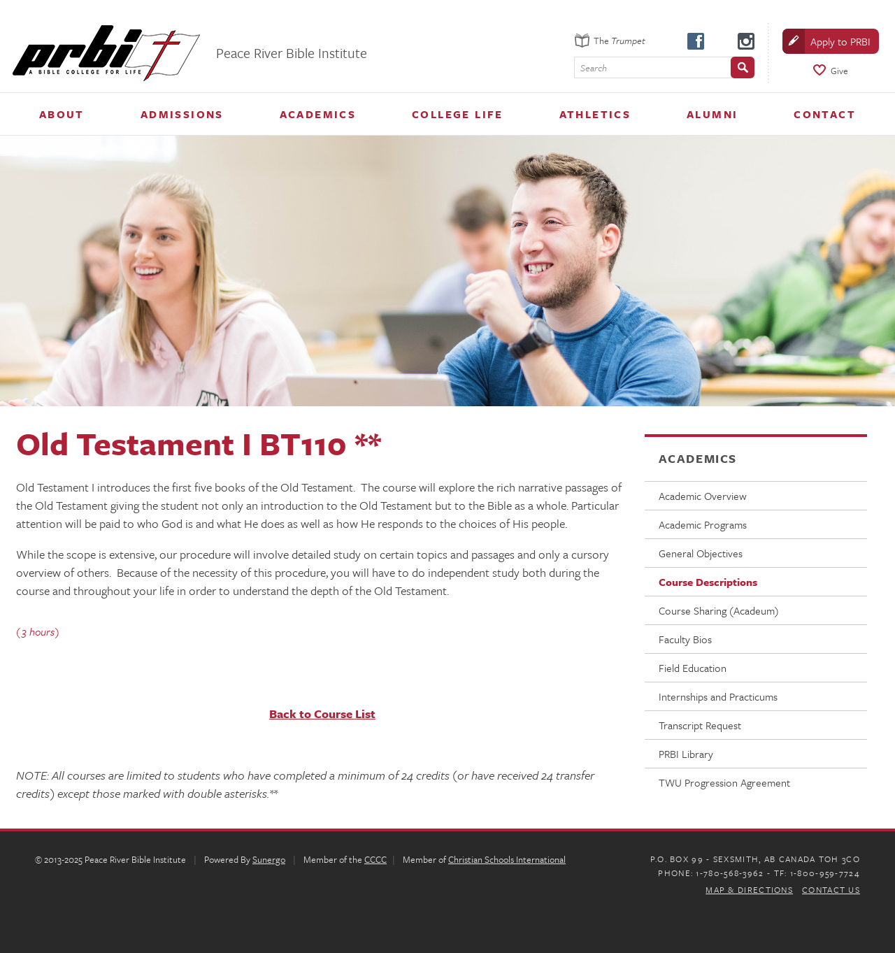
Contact (825, 114)
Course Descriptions (708, 581)
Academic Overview (703, 495)
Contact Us (831, 889)
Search (593, 68)
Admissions (182, 114)
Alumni (712, 114)
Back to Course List (322, 713)
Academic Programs (703, 524)
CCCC (375, 859)
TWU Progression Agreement (724, 782)
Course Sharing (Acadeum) (719, 610)
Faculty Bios (685, 639)
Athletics (595, 114)
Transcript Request (700, 725)
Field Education (692, 667)
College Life (457, 114)
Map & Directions (749, 889)
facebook (695, 40)
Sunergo (268, 859)
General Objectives (701, 553)
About (62, 114)
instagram (745, 40)
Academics (318, 114)
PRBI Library (686, 753)
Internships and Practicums (718, 696)
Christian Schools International (507, 859)
